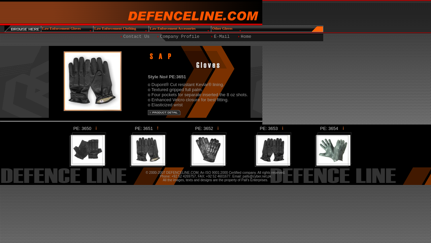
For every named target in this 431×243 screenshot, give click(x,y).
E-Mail (222, 36)
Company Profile (179, 36)
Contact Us (136, 36)
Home (246, 36)
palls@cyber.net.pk (257, 176)
